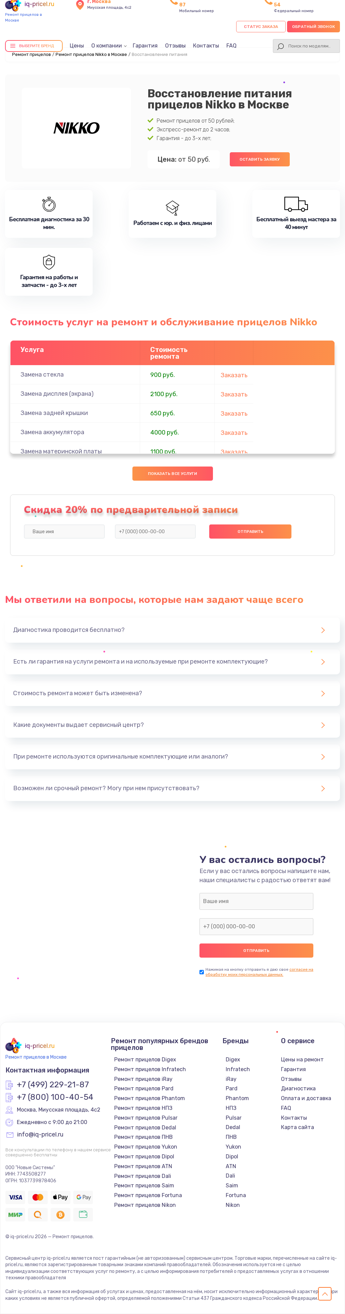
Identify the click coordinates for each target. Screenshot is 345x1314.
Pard (232, 1088)
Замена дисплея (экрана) (57, 393)
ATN (231, 1166)
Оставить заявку (260, 159)
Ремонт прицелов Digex (145, 1059)
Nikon (233, 1205)
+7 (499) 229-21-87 (53, 1085)
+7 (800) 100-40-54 (55, 1097)
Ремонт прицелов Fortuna (148, 1195)
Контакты (206, 45)
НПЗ (231, 1108)
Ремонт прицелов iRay (143, 1079)
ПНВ (231, 1137)
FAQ (231, 45)
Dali (230, 1176)
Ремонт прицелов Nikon (145, 1205)
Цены (77, 45)
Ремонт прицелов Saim (144, 1185)
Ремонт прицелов (31, 54)
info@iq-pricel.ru (40, 1134)
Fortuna (236, 1195)
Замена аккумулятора (52, 432)
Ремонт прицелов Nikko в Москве (91, 54)
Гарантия (145, 45)
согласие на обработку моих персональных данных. (259, 972)
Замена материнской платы (61, 451)
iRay (231, 1079)
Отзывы (175, 45)
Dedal (233, 1127)
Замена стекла (42, 374)
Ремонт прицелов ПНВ (143, 1137)
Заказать (234, 375)
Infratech (238, 1069)
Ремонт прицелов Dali (142, 1176)
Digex (233, 1059)
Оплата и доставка (306, 1098)
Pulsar (234, 1118)
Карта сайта (297, 1127)
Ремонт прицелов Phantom (149, 1098)
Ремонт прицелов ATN (143, 1166)
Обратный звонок (313, 26)
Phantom (237, 1098)
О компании (106, 45)
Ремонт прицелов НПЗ (143, 1108)
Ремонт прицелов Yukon (145, 1147)
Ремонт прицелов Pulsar (146, 1118)
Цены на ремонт (302, 1059)
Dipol (232, 1156)
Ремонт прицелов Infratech (150, 1069)
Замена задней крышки (54, 413)
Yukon (233, 1147)
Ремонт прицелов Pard (144, 1088)
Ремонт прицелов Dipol (144, 1156)
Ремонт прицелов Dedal (145, 1127)
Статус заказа (261, 26)
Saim (232, 1185)
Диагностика (298, 1088)
